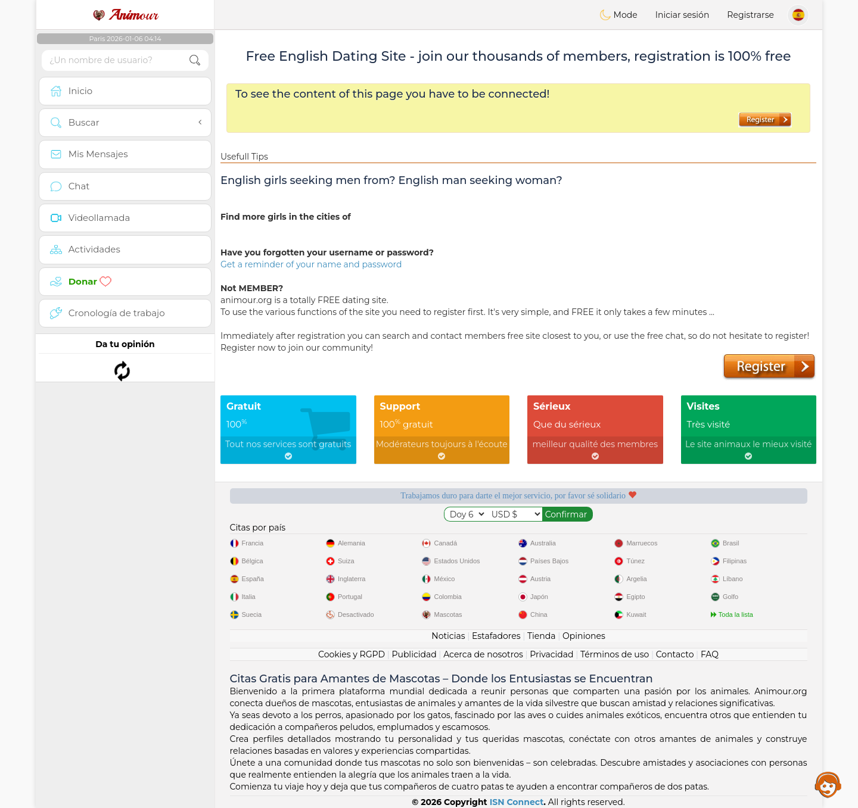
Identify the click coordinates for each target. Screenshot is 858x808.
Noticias (448, 636)
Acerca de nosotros (483, 654)
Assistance (828, 784)
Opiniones (583, 636)
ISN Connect (517, 802)
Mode (618, 15)
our (125, 15)
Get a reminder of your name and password (311, 264)
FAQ (710, 654)
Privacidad (551, 654)
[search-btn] (195, 60)
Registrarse (750, 15)
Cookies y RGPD (351, 654)
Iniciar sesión (682, 15)
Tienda (541, 636)
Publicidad (413, 654)
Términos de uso (614, 654)
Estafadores (496, 636)
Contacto (675, 654)
